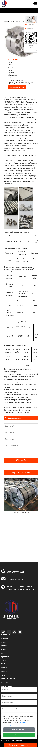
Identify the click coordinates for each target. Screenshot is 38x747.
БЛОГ (3, 653)
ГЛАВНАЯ (4, 638)
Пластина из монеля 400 (21, 512)
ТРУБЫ (3, 660)
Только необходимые (19, 729)
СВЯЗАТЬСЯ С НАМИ (17, 87)
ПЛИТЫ (3, 664)
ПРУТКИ (4, 667)
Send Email (29, 24)
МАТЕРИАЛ (16, 21)
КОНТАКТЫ (5, 649)
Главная (5, 21)
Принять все (19, 735)
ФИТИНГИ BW (6, 675)
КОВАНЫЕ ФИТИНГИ (8, 679)
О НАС (3, 642)
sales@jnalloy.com (15, 579)
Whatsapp (29, 28)
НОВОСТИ (4, 646)
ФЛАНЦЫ (4, 671)
